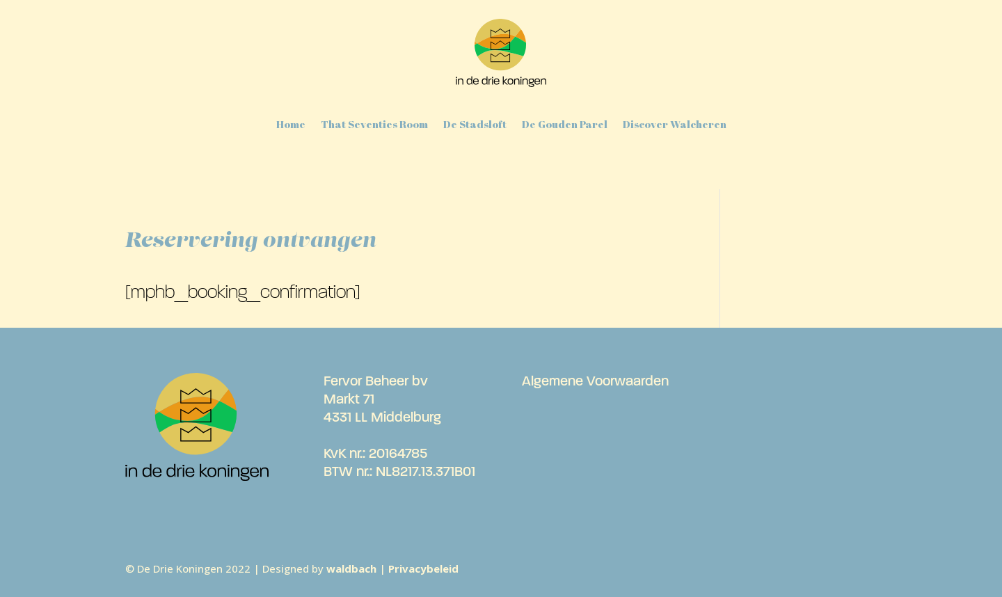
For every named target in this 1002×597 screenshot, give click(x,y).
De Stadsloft (475, 124)
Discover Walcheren (674, 124)
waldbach (351, 568)
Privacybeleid (423, 568)
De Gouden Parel (564, 124)
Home (290, 124)
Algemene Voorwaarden (595, 382)
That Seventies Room (374, 124)
